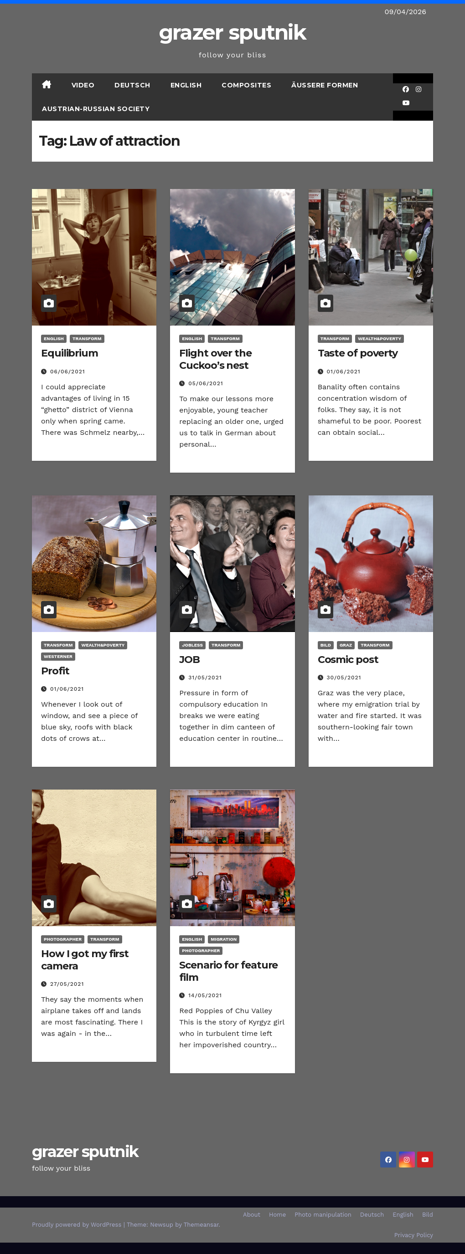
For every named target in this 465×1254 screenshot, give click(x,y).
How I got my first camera (85, 960)
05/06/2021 (205, 383)
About (251, 1214)
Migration (224, 939)
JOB (189, 659)
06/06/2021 (67, 371)
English (186, 85)
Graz (346, 644)
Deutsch (132, 85)
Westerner (58, 656)
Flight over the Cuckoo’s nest (215, 359)
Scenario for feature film (228, 971)
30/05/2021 (344, 677)
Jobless (192, 644)
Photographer (63, 939)
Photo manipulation (322, 1214)
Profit (55, 671)
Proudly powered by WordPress (78, 1224)
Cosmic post (348, 659)
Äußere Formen (324, 85)
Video (83, 85)
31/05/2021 (205, 677)
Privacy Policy (413, 1235)
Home (277, 1214)
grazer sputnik (232, 32)
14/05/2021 (205, 995)
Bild (325, 644)
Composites (246, 85)
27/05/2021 (67, 984)
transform (86, 338)
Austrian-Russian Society (96, 109)
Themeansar (201, 1224)
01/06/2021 (344, 371)
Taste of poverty (358, 353)
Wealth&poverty (379, 338)
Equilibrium (69, 353)
